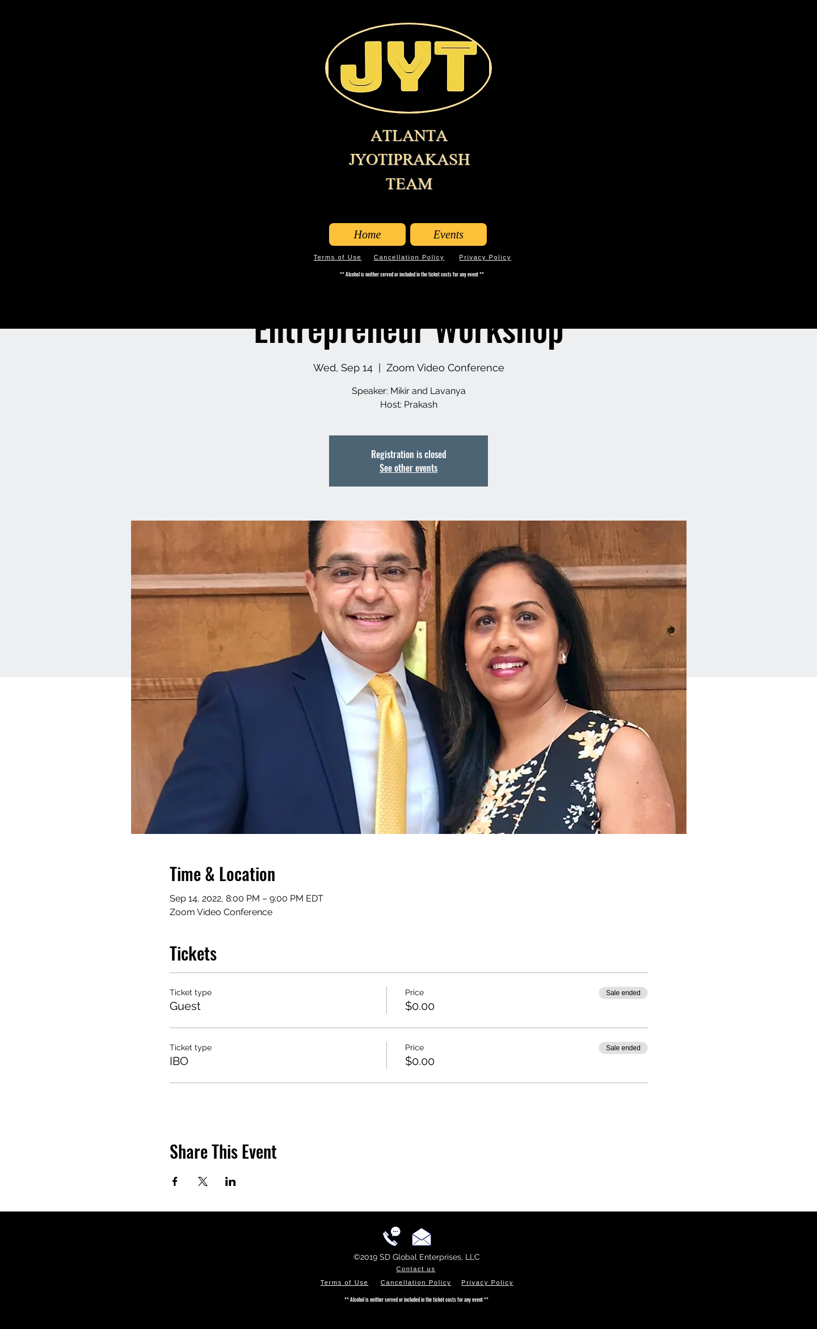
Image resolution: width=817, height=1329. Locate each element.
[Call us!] (391, 1236)
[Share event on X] (202, 1181)
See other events (408, 468)
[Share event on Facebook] (175, 1181)
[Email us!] (421, 1236)
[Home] (367, 234)
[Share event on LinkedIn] (230, 1181)
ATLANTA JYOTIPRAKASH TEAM (409, 159)
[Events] (448, 234)
